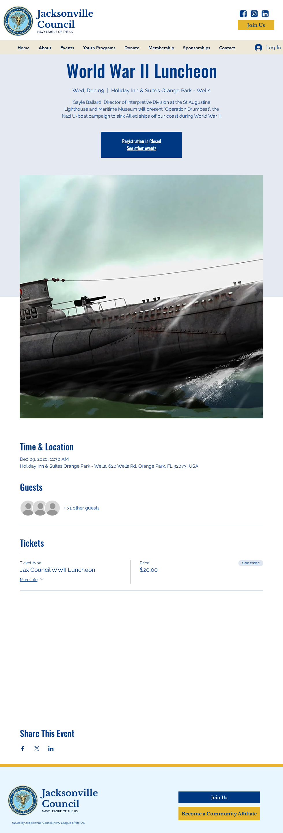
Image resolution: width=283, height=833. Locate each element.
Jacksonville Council (65, 19)
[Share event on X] (37, 748)
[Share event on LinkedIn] (51, 748)
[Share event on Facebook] (22, 748)
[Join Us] (256, 25)
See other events (141, 148)
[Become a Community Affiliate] (219, 813)
